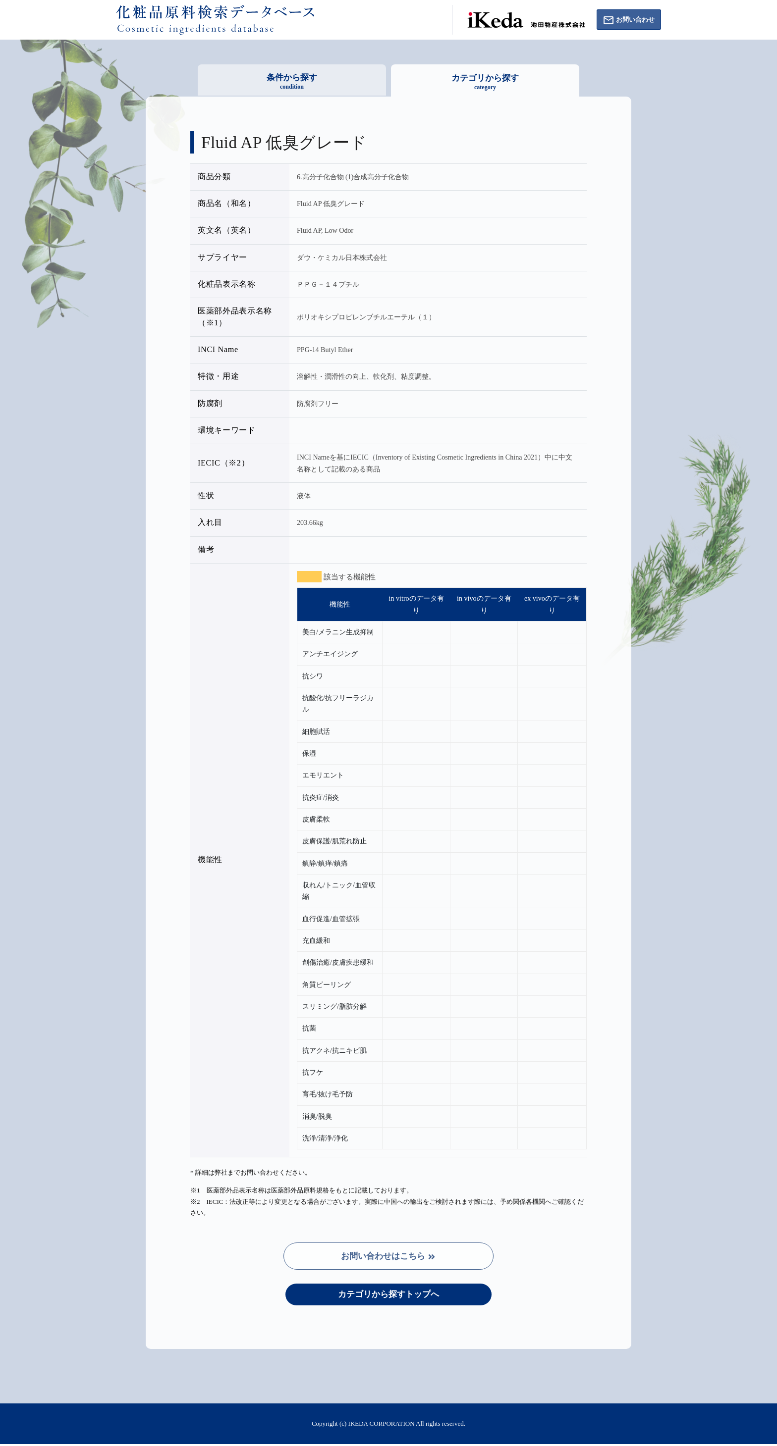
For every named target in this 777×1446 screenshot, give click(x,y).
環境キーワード (227, 430)
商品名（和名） (227, 203)
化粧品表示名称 (227, 284)
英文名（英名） (227, 230)
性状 (206, 495)
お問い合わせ (625, 21)
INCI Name (218, 349)
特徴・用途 (218, 376)
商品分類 (214, 176)
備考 (206, 549)
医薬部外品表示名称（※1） (235, 317)
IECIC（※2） (223, 463)
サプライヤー (222, 257)
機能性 (210, 859)
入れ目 (210, 522)
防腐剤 (210, 403)
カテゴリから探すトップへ (388, 1295)
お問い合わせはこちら (388, 1256)
